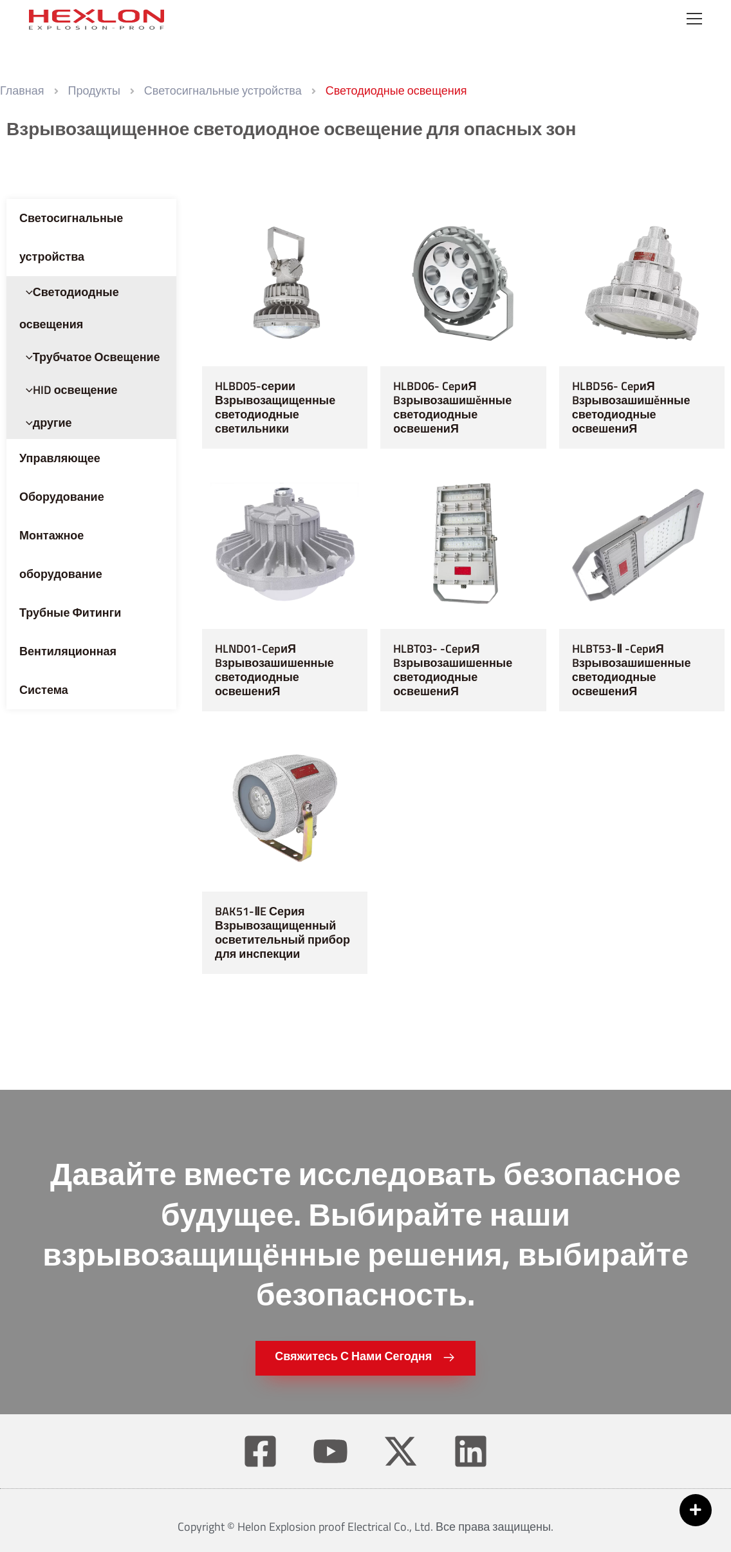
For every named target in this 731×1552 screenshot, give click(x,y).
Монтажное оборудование (60, 555)
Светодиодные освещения (69, 308)
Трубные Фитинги (70, 612)
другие (45, 422)
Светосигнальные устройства (71, 237)
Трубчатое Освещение (89, 357)
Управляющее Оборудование (61, 477)
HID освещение (68, 389)
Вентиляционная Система (67, 670)
